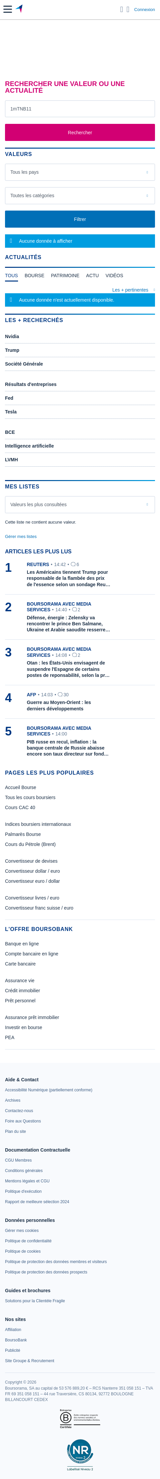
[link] (48, 1090)
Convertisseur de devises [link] (31, 861)
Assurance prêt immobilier (32, 1017)
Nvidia (12, 336)
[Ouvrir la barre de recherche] (121, 9)
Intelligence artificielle (29, 446)
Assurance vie (19, 980)
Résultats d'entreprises (30, 384)
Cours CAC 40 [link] (20, 807)
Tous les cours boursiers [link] (30, 797)
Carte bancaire (20, 963)
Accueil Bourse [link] (20, 787)
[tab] (11, 277)
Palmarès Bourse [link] (23, 834)
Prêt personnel (20, 1000)
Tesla (11, 411)
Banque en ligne (22, 943)
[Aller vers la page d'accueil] (19, 9)
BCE (10, 432)
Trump (12, 350)
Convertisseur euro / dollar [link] (32, 881)
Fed (9, 398)
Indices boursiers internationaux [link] (38, 824)
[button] (7, 9)
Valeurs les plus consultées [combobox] (38, 504)
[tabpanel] (80, 297)
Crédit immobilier (22, 990)
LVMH (11, 459)
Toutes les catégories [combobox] (32, 195)
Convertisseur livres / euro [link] (32, 898)
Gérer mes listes (21, 536)
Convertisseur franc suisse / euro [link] (39, 908)
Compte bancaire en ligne (31, 953)
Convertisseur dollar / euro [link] (32, 871)
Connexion (144, 9)
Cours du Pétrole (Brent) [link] (30, 844)
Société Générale (24, 364)
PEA (9, 1037)
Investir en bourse (23, 1027)
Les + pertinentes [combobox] (130, 290)
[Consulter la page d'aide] (128, 9)
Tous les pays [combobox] (24, 172)
